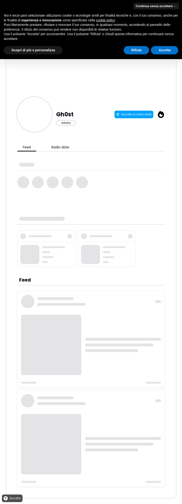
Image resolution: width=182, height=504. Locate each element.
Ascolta (12, 498)
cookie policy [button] (105, 20)
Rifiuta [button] (136, 50)
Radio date (60, 147)
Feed (27, 147)
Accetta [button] (165, 50)
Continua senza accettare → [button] (156, 6)
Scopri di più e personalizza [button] (33, 50)
